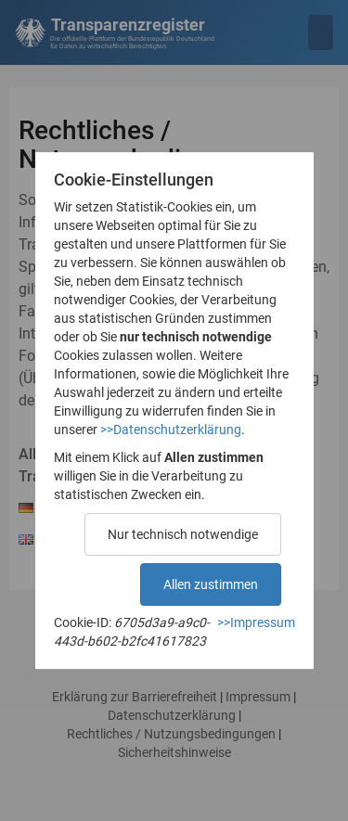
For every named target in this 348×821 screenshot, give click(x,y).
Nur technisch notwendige (183, 534)
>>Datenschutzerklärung (170, 429)
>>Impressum (256, 622)
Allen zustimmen (210, 584)
